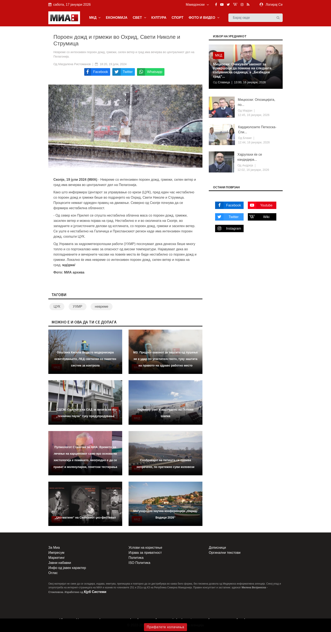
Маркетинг (56, 557)
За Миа (54, 547)
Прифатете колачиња (165, 627)
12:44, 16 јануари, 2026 (254, 142)
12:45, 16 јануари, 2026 (254, 115)
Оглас (53, 573)
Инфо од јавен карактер (67, 568)
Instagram (228, 228)
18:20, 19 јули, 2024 (113, 64)
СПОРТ (177, 17)
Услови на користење (145, 547)
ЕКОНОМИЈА (116, 17)
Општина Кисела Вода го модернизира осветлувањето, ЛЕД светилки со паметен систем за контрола (85, 359)
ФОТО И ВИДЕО (204, 17)
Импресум (56, 552)
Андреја (247, 165)
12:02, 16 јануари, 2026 (253, 169)
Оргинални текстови (224, 552)
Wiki (259, 217)
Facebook (228, 205)
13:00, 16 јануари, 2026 (250, 82)
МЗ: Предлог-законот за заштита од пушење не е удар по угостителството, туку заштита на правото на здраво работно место (165, 359)
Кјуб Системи (95, 592)
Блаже (247, 138)
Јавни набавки (59, 563)
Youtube (260, 205)
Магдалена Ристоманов (74, 64)
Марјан (247, 110)
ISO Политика (139, 563)
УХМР (77, 306)
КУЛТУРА (158, 17)
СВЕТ (139, 17)
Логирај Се (274, 4)
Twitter (227, 217)
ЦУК (57, 306)
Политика (136, 557)
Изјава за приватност (145, 552)
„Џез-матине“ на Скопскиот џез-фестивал (85, 517)
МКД (95, 17)
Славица (223, 82)
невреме (101, 306)
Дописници (217, 547)
